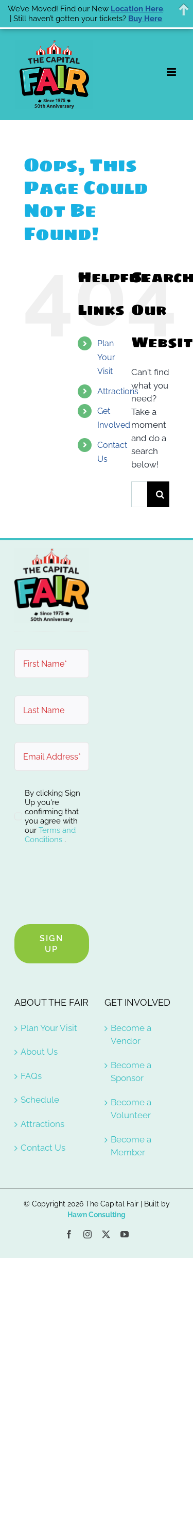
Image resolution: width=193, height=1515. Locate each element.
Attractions (117, 391)
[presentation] (92, 886)
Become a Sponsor (131, 1072)
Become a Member (131, 1146)
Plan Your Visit (106, 357)
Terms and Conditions (50, 835)
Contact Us (43, 1147)
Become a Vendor (131, 1034)
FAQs (31, 1076)
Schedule (40, 1099)
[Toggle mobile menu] (172, 72)
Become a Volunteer (131, 1109)
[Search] (160, 494)
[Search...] (139, 494)
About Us (39, 1051)
